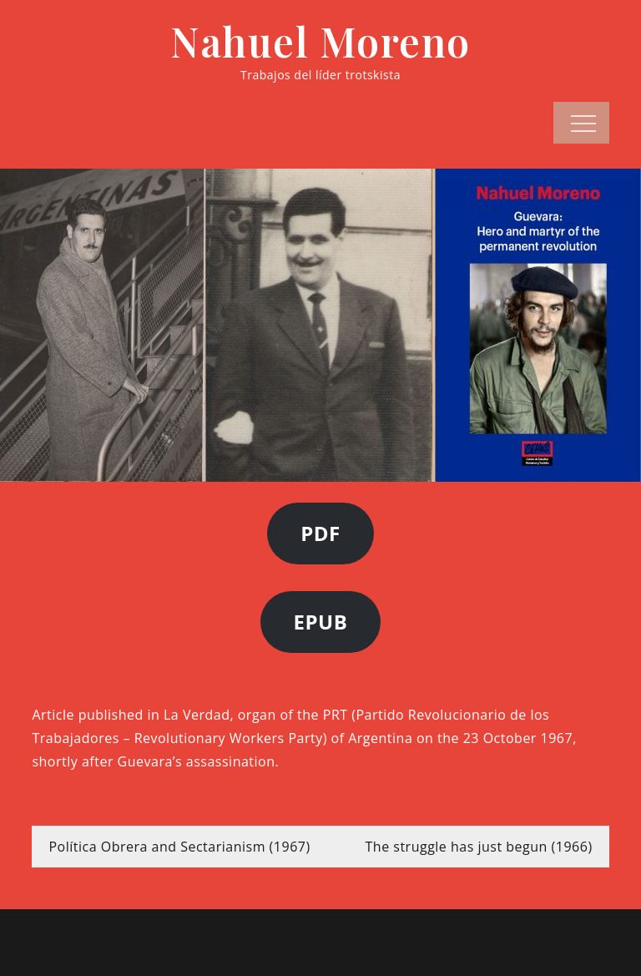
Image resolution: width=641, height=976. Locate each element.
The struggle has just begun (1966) (479, 846)
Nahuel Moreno (320, 41)
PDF (320, 533)
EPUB (321, 621)
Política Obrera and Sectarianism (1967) (179, 846)
